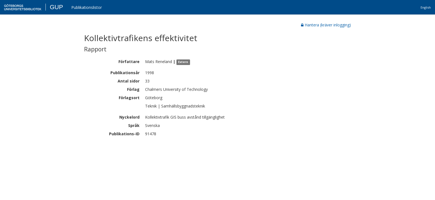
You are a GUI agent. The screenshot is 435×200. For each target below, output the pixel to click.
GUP (56, 7)
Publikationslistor (86, 7)
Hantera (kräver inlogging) (326, 25)
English (426, 7)
